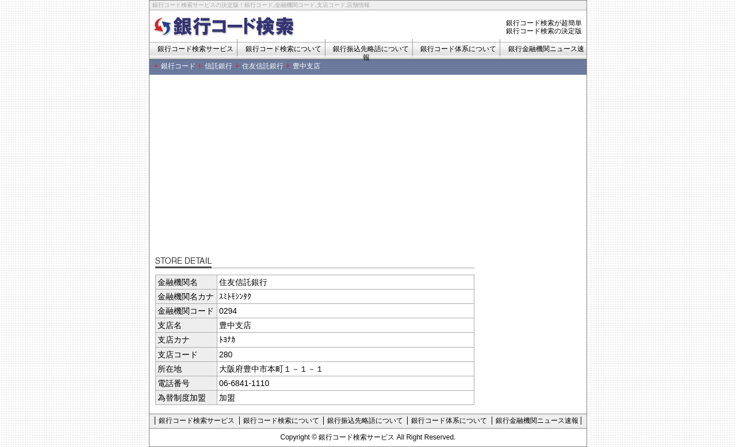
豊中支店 (306, 66)
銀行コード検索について (283, 49)
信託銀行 (218, 66)
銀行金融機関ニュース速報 (537, 421)
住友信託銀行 (262, 66)
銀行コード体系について (458, 49)
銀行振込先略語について (365, 421)
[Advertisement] (370, 169)
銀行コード (178, 66)
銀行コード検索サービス (195, 49)
